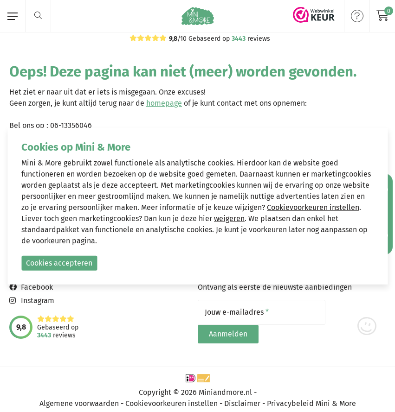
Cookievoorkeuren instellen (171, 399)
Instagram (37, 300)
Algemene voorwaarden (79, 399)
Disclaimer (242, 399)
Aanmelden (356, 312)
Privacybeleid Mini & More (311, 399)
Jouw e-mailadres (237, 312)
